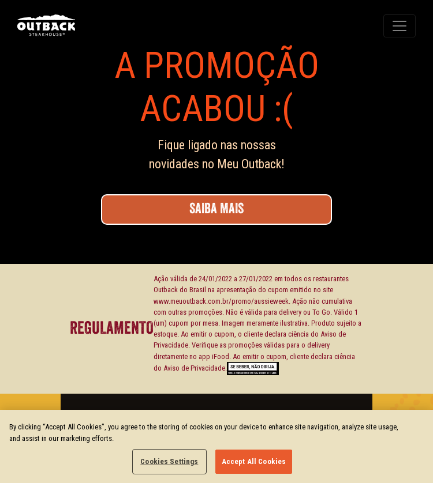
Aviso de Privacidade (194, 368)
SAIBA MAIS (216, 209)
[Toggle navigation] (399, 25)
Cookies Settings (169, 461)
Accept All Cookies (254, 461)
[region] (216, 446)
